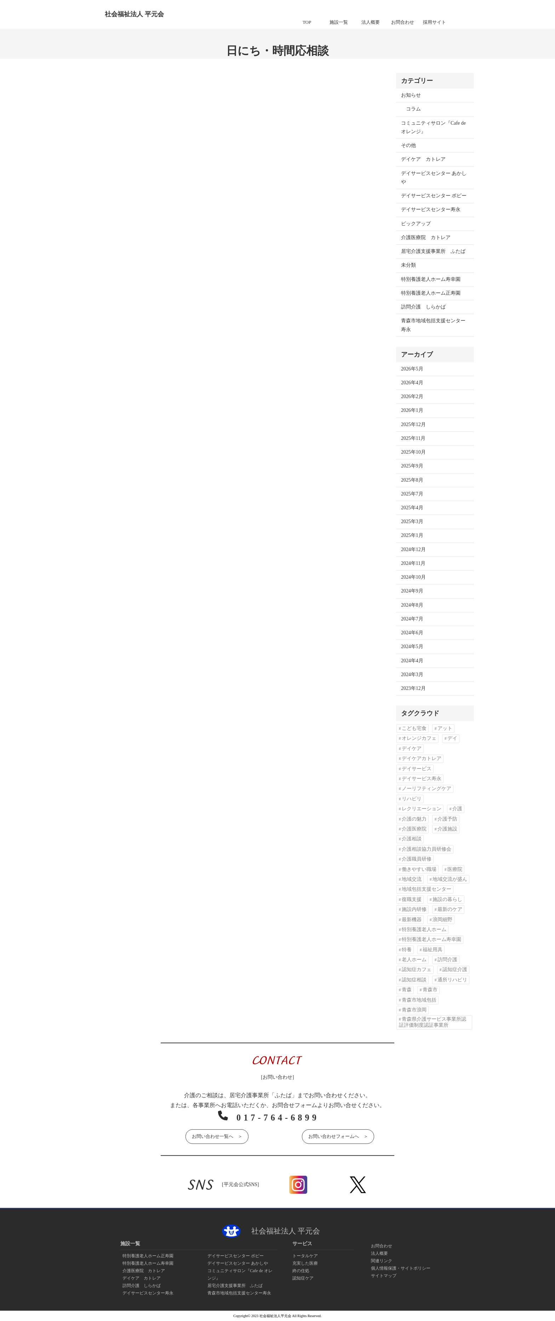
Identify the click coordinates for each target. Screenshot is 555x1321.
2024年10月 (413, 577)
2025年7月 (412, 494)
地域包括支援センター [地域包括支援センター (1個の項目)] (426, 889)
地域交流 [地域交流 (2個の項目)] (412, 879)
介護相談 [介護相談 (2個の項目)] (412, 838)
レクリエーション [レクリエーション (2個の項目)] (421, 808)
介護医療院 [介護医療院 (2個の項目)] (414, 829)
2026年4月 (412, 382)
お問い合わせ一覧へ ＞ (217, 1135)
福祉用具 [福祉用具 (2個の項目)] (432, 949)
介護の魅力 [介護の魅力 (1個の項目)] (414, 819)
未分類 (408, 265)
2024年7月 (412, 619)
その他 (408, 145)
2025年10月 (413, 452)
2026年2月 (412, 396)
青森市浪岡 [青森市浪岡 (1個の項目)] (414, 1010)
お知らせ (411, 95)
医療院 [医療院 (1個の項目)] (454, 869)
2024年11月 (413, 563)
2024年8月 (412, 605)
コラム (413, 109)
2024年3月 (412, 674)
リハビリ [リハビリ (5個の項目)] (412, 798)
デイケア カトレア (423, 159)
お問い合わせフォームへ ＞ (338, 1135)
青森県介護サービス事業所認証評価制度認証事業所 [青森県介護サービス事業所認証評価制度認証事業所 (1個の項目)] (432, 1021)
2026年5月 (412, 369)
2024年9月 (412, 591)
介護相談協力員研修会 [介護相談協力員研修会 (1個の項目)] (426, 849)
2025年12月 (413, 424)
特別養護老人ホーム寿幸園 (430, 279)
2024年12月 (413, 549)
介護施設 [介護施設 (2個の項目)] (447, 829)
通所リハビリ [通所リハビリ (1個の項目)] (452, 979)
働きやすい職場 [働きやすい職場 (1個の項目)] (419, 869)
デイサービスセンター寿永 (430, 209)
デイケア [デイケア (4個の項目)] (412, 748)
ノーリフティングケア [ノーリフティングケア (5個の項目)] (426, 788)
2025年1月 (412, 535)
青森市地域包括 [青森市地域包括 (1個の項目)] (419, 1000)
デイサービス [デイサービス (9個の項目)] (416, 768)
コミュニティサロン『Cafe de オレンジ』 (433, 127)
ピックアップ (416, 223)
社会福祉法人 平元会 (134, 14)
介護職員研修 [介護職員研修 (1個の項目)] (416, 859)
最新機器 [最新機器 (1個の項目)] (412, 919)
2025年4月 (412, 507)
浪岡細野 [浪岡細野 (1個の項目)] (442, 919)
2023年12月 (413, 688)
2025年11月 (413, 438)
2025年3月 (412, 521)
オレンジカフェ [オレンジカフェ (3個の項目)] (419, 738)
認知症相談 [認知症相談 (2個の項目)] (414, 979)
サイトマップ (383, 1275)
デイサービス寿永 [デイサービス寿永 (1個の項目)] (421, 778)
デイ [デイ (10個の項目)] (452, 738)
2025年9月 (412, 466)
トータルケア (305, 1255)
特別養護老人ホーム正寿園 (430, 293)
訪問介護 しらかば (423, 307)
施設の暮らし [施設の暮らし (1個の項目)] (447, 899)
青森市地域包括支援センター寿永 (433, 325)
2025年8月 (412, 480)
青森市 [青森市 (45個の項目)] (430, 989)
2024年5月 (412, 646)
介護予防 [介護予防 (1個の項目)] (447, 819)
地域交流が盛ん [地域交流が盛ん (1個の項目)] (450, 879)
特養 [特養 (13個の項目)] (407, 949)
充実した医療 (305, 1263)
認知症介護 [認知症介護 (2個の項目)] (454, 969)
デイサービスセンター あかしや (434, 178)
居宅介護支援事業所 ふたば (433, 251)
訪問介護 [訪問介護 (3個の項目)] (447, 959)
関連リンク (381, 1260)
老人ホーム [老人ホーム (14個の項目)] (414, 959)
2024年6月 (412, 632)
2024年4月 (412, 660)
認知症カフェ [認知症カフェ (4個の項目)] (416, 969)
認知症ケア (303, 1278)
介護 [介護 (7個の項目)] (457, 808)
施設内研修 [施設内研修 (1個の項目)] (414, 909)
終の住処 (300, 1270)
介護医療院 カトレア (426, 237)
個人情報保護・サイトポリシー (400, 1268)
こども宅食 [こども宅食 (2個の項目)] (414, 728)
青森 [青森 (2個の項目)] (407, 989)
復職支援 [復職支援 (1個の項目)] (412, 899)
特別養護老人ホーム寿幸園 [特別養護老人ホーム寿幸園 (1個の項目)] (431, 939)
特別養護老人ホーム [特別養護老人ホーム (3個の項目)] (424, 929)
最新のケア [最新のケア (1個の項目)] (449, 909)
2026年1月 (412, 410)
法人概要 (379, 1253)
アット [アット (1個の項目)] (444, 728)
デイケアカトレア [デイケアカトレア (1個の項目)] (421, 758)
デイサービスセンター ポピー (434, 195)
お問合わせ (381, 1245)
